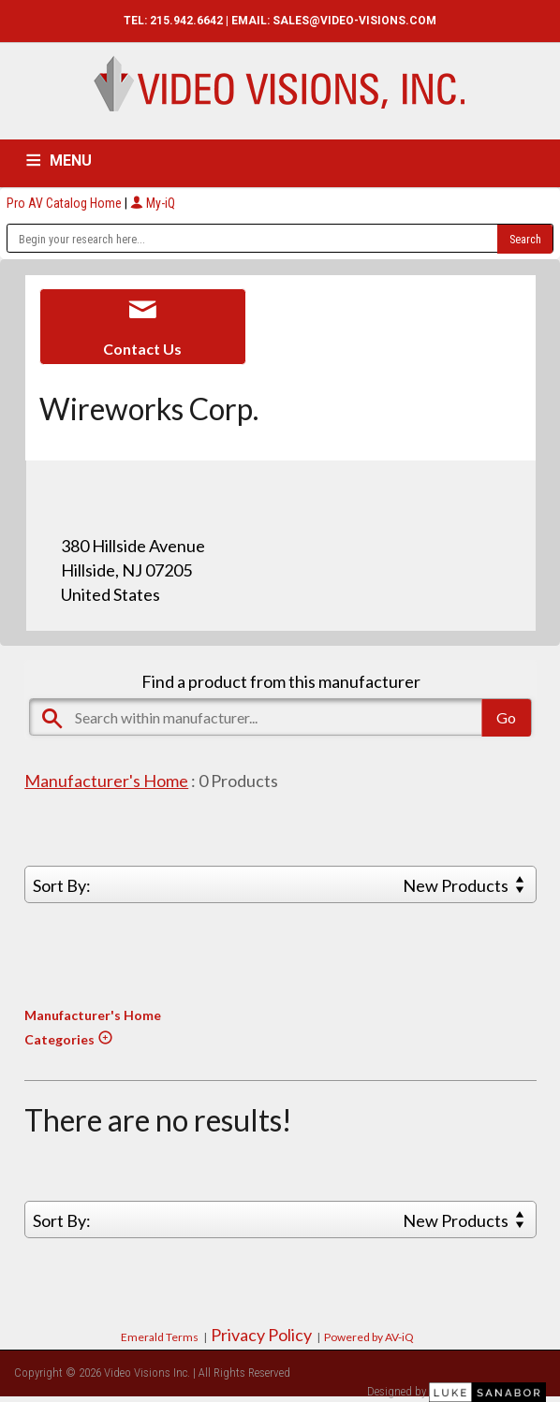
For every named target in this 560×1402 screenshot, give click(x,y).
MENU (71, 160)
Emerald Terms (160, 1337)
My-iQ (152, 203)
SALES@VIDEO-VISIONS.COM (354, 20)
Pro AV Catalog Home (66, 203)
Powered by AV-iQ (369, 1337)
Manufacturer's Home (106, 780)
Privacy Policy (261, 1334)
